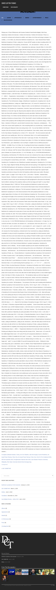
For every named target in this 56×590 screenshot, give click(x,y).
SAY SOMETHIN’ (7, 468)
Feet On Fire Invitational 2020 (44, 457)
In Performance (37, 17)
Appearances (18, 17)
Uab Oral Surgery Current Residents (38, 454)
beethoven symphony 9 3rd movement (11, 485)
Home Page (5, 7)
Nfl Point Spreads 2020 (7, 459)
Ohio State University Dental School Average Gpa (19, 462)
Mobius (3, 492)
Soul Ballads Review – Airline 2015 (10, 499)
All (2, 17)
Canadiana (4, 495)
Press (46, 17)
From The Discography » (9, 567)
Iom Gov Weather (24, 454)
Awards (27, 17)
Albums (9, 17)
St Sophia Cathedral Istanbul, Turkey (10, 454)
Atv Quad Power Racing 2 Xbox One (27, 457)
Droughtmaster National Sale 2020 (22, 459)
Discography (14, 7)
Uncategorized (8, 20)
